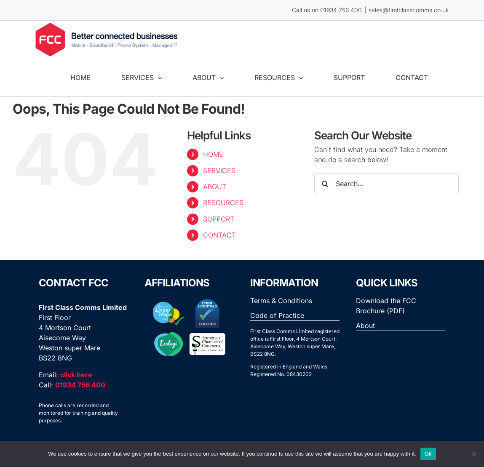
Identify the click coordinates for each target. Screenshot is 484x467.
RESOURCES (223, 202)
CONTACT (219, 235)
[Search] (324, 183)
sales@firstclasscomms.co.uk (409, 9)
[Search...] (386, 183)
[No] (473, 454)
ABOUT (214, 186)
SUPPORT (218, 219)
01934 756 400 (341, 9)
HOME (213, 154)
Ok (428, 454)
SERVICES (219, 170)
